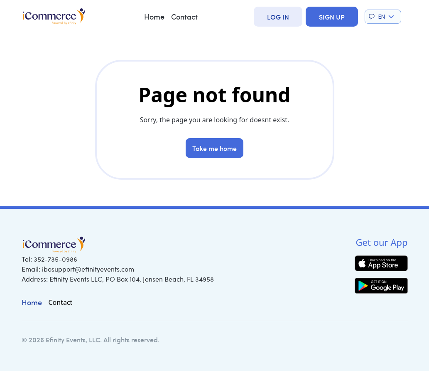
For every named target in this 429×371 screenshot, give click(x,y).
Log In (278, 16)
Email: (78, 269)
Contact (184, 17)
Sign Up (332, 16)
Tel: (49, 259)
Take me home (214, 148)
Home (154, 17)
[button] (383, 17)
